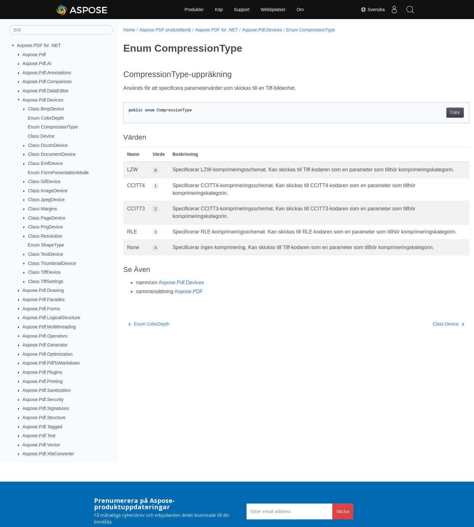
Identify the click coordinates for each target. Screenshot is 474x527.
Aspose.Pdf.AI (37, 63)
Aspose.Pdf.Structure (44, 417)
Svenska (373, 9)
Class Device (41, 136)
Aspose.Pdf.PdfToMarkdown (51, 363)
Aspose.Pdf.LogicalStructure (51, 317)
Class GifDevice (44, 181)
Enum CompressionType (53, 126)
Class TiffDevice (44, 272)
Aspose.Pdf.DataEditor (46, 90)
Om (300, 9)
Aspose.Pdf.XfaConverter (48, 453)
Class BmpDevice (46, 108)
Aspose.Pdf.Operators (45, 336)
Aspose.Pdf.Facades (44, 299)
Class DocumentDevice (52, 154)
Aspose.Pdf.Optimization (48, 354)
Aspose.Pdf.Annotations (47, 72)
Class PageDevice (46, 218)
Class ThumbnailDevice (52, 263)
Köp (219, 9)
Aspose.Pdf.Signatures (46, 408)
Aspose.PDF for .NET (39, 45)
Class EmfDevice (45, 163)
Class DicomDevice (48, 145)
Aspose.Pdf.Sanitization (47, 390)
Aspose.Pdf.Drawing (43, 290)
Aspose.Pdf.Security (43, 399)
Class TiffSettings (45, 281)
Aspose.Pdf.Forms (41, 308)
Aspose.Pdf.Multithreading (49, 326)
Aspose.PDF (188, 306)
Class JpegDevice (46, 199)
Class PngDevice (45, 226)
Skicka (342, 511)
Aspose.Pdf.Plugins (42, 372)
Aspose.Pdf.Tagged (42, 426)
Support (241, 9)
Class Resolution (45, 236)
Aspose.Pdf (34, 54)
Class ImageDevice (47, 190)
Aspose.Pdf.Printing (43, 381)
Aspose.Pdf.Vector (41, 444)
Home (129, 29)
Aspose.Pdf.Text (39, 435)
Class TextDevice (45, 254)
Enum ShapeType (46, 244)
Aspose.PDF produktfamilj (165, 29)
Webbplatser (273, 9)
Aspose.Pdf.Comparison (47, 81)
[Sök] (61, 30)
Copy (431, 112)
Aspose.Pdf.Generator (45, 344)
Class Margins (42, 208)
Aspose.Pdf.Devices (43, 99)
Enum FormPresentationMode (58, 172)
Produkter (194, 9)
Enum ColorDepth (46, 118)
